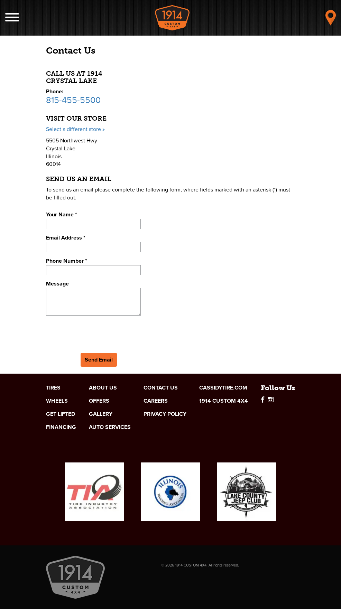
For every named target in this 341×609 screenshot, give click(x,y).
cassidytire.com (223, 388)
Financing (61, 427)
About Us (103, 388)
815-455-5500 (73, 100)
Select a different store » (75, 129)
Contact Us (161, 388)
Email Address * (65, 238)
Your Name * (61, 214)
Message (57, 284)
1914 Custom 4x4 (223, 401)
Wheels (57, 401)
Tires (53, 388)
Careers (156, 401)
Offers (99, 401)
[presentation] (98, 332)
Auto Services (110, 427)
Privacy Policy (165, 414)
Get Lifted (60, 414)
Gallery (100, 414)
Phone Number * (66, 261)
